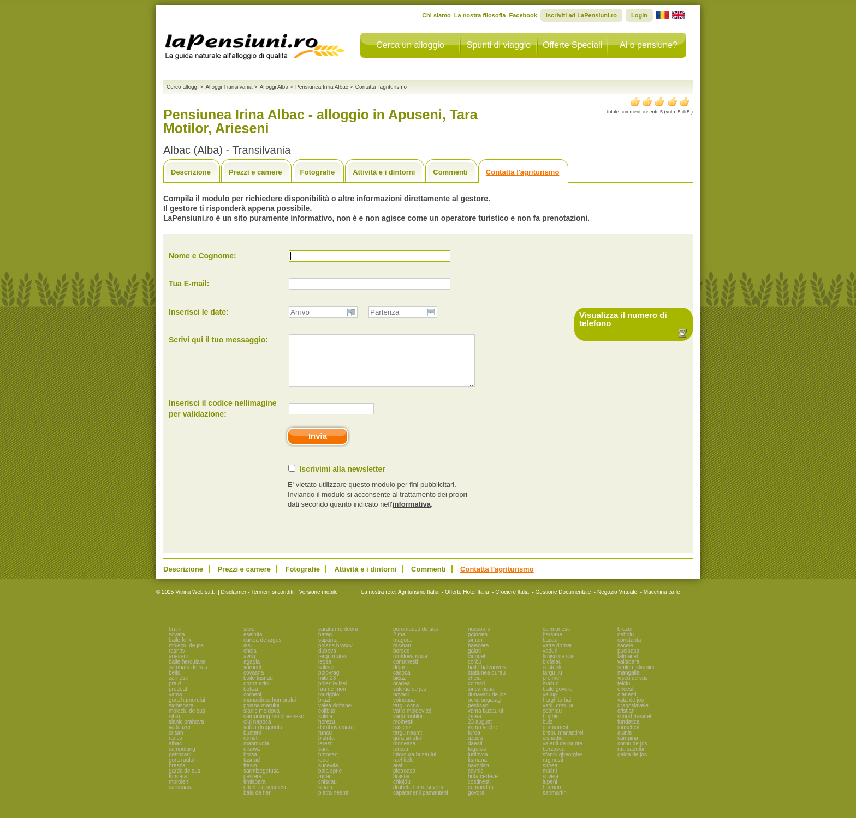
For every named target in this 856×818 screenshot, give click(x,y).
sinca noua (481, 699)
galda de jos (632, 764)
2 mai (399, 644)
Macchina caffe (662, 602)
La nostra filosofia (480, 15)
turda (474, 742)
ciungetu (478, 666)
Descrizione (191, 172)
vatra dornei (557, 655)
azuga (475, 748)
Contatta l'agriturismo (523, 172)
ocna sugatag (484, 710)
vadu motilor (408, 726)
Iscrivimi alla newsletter (342, 478)
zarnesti (178, 688)
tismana (477, 770)
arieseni (178, 666)
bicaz (399, 688)
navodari (478, 775)
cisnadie (553, 748)
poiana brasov (335, 655)
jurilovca (478, 764)
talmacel (627, 666)
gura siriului (407, 748)
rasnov (177, 661)
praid (175, 693)
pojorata (478, 644)
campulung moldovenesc (273, 726)
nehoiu (625, 644)
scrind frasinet (634, 726)
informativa (412, 514)
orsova (251, 759)
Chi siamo (436, 15)
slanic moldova (261, 721)
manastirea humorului (269, 710)
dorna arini (256, 693)
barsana (552, 644)
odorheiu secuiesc (265, 797)
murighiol (329, 704)
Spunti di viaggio (499, 45)
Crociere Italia (512, 602)
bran (174, 639)
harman (552, 797)
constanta (629, 650)
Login (639, 15)
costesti (552, 677)
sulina (325, 726)
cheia (250, 661)
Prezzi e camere (255, 172)
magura (402, 650)
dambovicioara (336, 737)
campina (627, 748)
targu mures (332, 666)
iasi (247, 655)
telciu (623, 693)
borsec (401, 661)
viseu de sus (632, 688)
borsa (250, 764)
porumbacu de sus (415, 639)
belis (174, 682)
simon (475, 650)
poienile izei (332, 693)
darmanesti (556, 737)
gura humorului (187, 710)
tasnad (251, 770)
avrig (249, 666)
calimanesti (556, 639)
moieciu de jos (186, 655)
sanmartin (555, 802)
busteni (252, 742)
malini (550, 781)
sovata (177, 644)
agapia (251, 672)
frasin (250, 775)
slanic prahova (186, 732)
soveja (550, 786)
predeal (178, 699)
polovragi (329, 682)
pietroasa (404, 781)
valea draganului (263, 737)
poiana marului (261, 715)
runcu (325, 742)
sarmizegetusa (261, 781)
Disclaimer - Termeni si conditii (258, 602)
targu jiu (552, 682)
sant (323, 759)
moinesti (403, 732)
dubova (327, 661)
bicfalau (552, 672)
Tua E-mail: (189, 283)
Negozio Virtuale (617, 602)
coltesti (476, 693)
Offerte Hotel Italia (467, 602)
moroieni (179, 792)
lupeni (550, 792)
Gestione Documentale (563, 602)
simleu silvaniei (635, 677)
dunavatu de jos (487, 704)
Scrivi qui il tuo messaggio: (218, 339)
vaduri (550, 661)
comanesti (405, 672)
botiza (250, 699)
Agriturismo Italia (418, 602)
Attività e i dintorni (384, 172)
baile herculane (187, 672)
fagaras (477, 759)
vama (175, 704)
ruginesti (553, 770)
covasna (253, 682)
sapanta (328, 650)
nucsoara (479, 639)
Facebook (523, 15)
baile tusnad (258, 688)
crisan (176, 742)
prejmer (552, 688)
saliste (326, 677)
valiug (550, 704)
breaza (177, 775)
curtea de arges (262, 650)
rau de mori (332, 699)
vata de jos (630, 710)
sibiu (174, 726)
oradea (401, 693)
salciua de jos (409, 699)
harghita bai (557, 710)
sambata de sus (188, 677)
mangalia (628, 682)
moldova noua (410, 666)
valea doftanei (335, 715)
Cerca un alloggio (410, 45)
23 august (480, 732)
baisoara (478, 655)
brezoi (624, 639)
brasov (401, 786)
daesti (475, 753)
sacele (625, 655)
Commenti (450, 172)
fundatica (628, 732)
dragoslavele (633, 715)
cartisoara (181, 797)
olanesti (626, 704)
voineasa (404, 710)
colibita (326, 721)
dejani (400, 677)
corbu (475, 672)
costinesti (479, 792)
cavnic (475, 781)
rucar (324, 786)
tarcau (400, 759)
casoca (402, 682)
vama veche (482, 737)
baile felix (180, 650)
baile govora (557, 699)
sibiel (249, 639)
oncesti (626, 699)
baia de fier (256, 802)
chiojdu (402, 792)
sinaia (325, 797)
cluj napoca (257, 732)
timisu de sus (558, 666)
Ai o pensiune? (648, 45)
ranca (175, 748)
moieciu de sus (187, 721)
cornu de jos (632, 753)
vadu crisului (558, 715)
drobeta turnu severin (419, 797)
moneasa (404, 753)
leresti (325, 753)
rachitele (403, 770)
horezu (326, 732)
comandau (481, 797)
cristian (626, 721)
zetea (474, 726)
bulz (547, 732)
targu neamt (407, 742)
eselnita (252, 644)
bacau (550, 650)
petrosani (180, 764)
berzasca (554, 759)
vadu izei (179, 737)
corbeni (252, 704)
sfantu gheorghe (562, 764)
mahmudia (256, 753)
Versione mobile (318, 602)
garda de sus (184, 781)
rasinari (402, 655)
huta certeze (483, 786)
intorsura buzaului (414, 764)
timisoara (254, 792)
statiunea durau (487, 682)
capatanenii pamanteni (420, 802)
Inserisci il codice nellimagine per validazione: (223, 418)
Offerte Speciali (572, 45)
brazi (324, 710)
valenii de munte (562, 753)
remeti (251, 748)
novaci (401, 704)
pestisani (478, 715)
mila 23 (327, 688)
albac (175, 753)
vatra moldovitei (412, 721)
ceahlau (552, 721)
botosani (328, 764)
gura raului (181, 770)
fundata (178, 786)
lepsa (324, 672)
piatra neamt (333, 802)
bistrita (326, 748)
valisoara (628, 672)
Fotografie (317, 172)
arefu (399, 775)
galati (474, 661)
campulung (182, 759)
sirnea (550, 775)
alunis (624, 742)
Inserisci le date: (199, 312)
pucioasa (628, 661)
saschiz (402, 737)
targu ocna (406, 715)
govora (476, 802)
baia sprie (330, 781)
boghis (550, 726)
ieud (323, 770)
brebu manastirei (563, 742)
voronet (252, 677)
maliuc (550, 693)
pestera (252, 786)
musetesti (629, 737)
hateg (325, 644)
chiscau (327, 792)
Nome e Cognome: (202, 255)
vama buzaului (485, 721)
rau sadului (630, 759)
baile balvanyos (487, 677)
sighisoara (181, 715)
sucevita (328, 775)
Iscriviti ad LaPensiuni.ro (581, 15)
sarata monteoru (338, 639)
